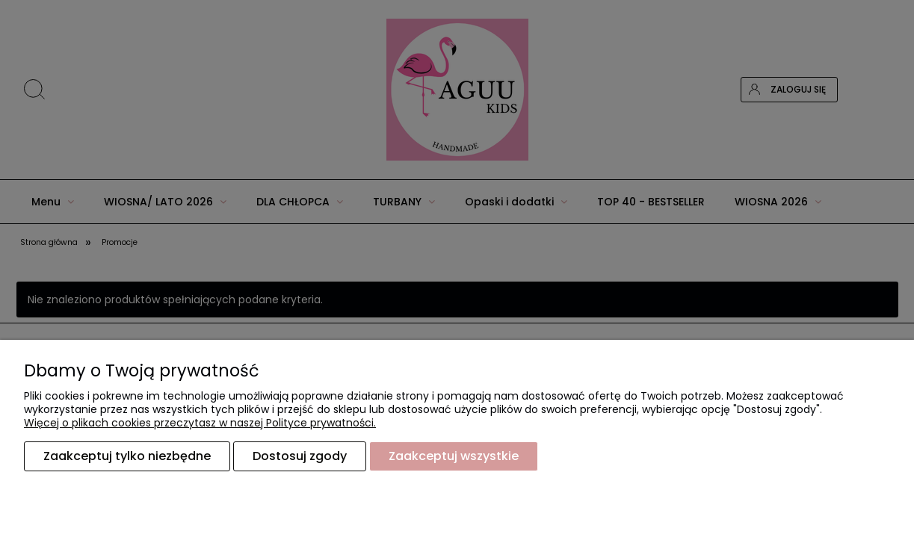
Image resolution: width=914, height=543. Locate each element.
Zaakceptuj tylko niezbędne (127, 456)
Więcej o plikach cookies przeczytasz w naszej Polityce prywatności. (200, 422)
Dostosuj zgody (300, 456)
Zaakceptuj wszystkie (454, 456)
